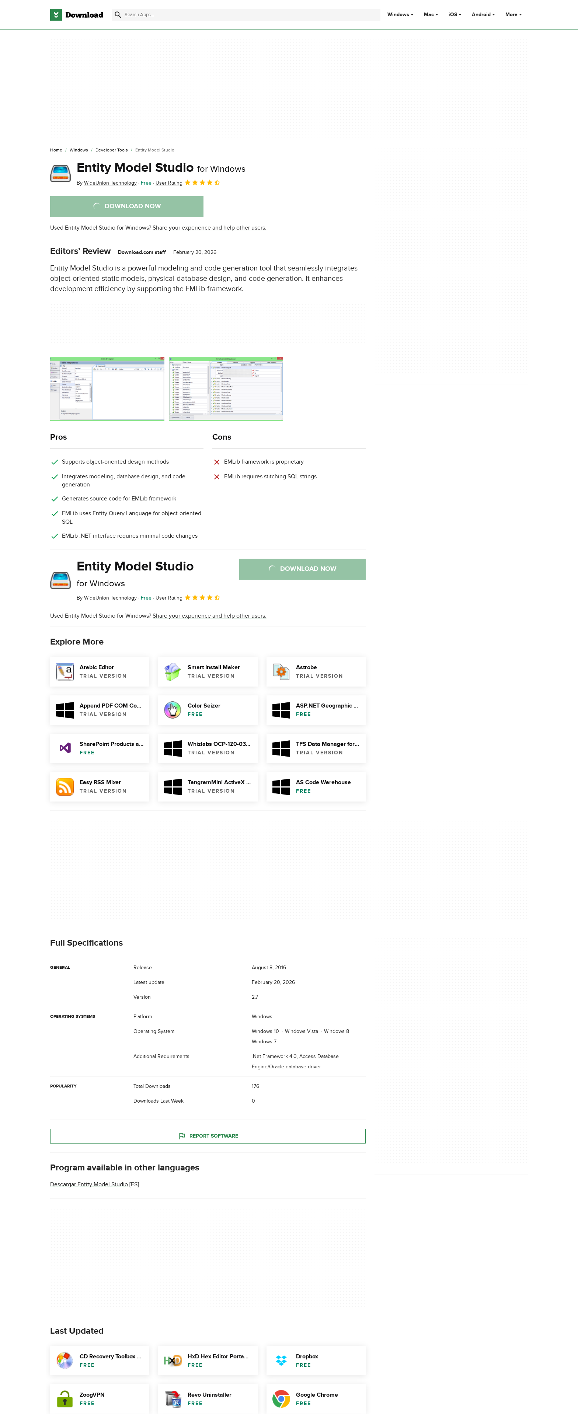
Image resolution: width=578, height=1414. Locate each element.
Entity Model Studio (161, 168)
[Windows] (79, 150)
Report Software (208, 1135)
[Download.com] (76, 15)
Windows (398, 14)
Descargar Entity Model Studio (89, 1184)
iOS (453, 14)
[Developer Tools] (111, 150)
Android (481, 14)
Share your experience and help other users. (210, 227)
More (514, 14)
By (107, 183)
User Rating (188, 182)
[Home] (56, 150)
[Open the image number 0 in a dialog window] (107, 389)
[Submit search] (118, 15)
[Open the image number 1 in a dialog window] (226, 389)
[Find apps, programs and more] (246, 15)
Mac (429, 14)
